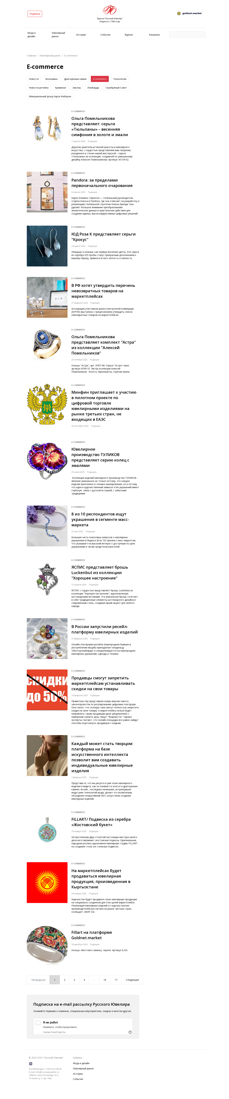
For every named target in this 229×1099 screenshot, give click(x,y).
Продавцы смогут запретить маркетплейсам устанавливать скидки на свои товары (103, 683)
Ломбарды (93, 87)
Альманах (154, 34)
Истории (81, 34)
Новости (34, 78)
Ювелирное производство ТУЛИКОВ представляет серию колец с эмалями (100, 457)
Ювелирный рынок (50, 55)
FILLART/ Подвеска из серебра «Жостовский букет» (101, 821)
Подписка (34, 13)
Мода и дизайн (81, 1063)
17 (116, 979)
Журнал (129, 34)
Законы (77, 87)
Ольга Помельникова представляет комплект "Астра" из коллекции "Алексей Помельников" (103, 345)
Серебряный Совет (116, 87)
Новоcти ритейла (38, 87)
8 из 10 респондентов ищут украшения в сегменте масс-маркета (100, 519)
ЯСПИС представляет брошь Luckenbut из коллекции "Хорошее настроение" (99, 572)
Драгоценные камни (75, 78)
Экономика (51, 78)
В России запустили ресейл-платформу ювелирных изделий (104, 629)
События (105, 34)
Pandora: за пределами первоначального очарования (102, 182)
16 (104, 979)
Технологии (119, 78)
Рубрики (77, 1057)
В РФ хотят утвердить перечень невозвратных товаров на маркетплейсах (103, 291)
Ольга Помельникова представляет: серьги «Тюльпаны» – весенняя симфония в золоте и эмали (99, 126)
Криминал (60, 87)
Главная (31, 55)
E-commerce (100, 78)
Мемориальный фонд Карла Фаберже (50, 96)
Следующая (132, 979)
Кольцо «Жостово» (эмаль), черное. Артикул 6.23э (99, 950)
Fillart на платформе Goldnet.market (91, 934)
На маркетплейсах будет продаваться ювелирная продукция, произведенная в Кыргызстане (100, 879)
